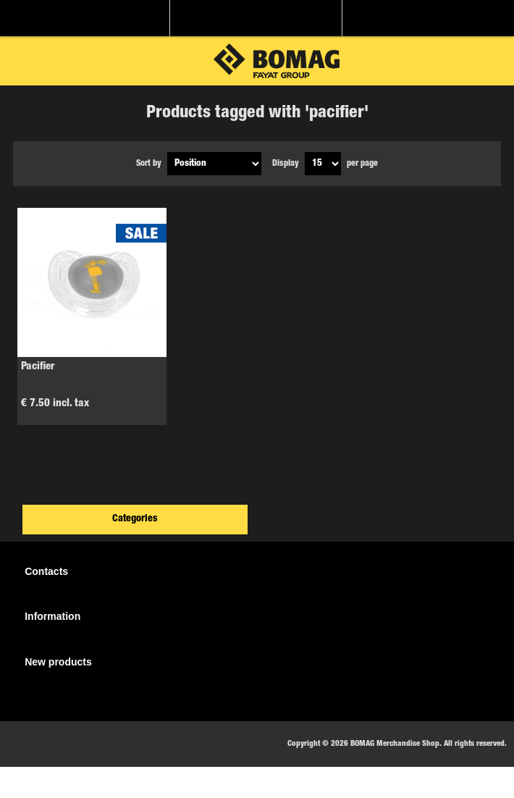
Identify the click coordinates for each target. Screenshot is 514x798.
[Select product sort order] (214, 163)
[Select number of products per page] (323, 163)
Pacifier (38, 366)
